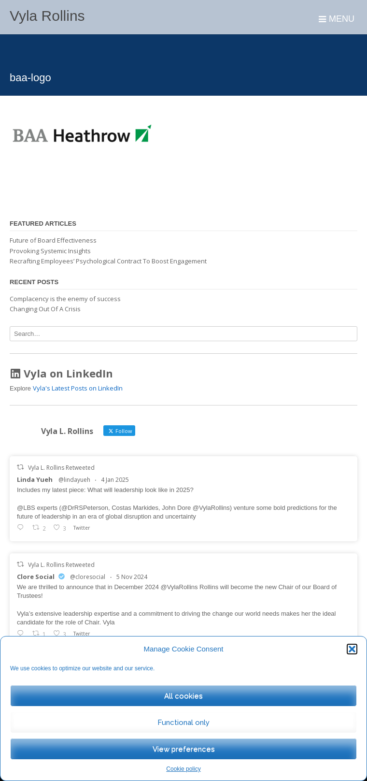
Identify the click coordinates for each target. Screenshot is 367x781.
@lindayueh (74, 480)
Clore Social (36, 576)
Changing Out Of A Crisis (45, 308)
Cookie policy (183, 769)
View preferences (184, 749)
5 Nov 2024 (131, 577)
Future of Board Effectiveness (53, 240)
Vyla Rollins (47, 16)
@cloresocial (87, 577)
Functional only (183, 722)
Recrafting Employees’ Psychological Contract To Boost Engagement (108, 261)
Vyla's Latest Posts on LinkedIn (78, 388)
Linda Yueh (35, 479)
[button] (352, 649)
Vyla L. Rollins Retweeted (61, 467)
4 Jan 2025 (115, 480)
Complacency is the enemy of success (65, 298)
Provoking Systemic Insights (50, 250)
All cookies (183, 696)
